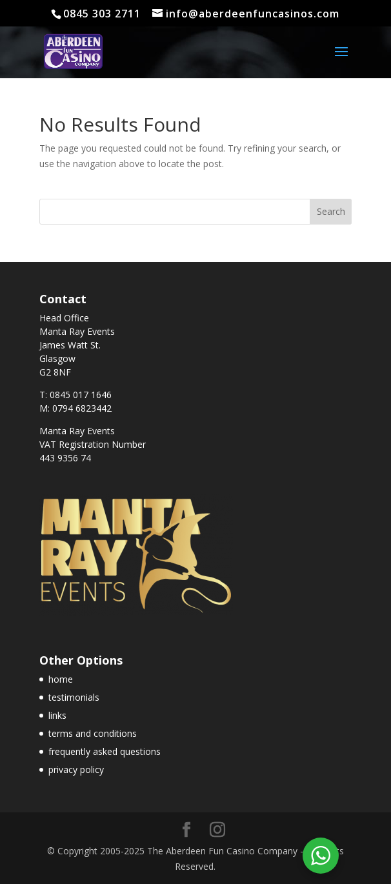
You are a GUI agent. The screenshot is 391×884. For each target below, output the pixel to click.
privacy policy (76, 769)
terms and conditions (92, 733)
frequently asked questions (104, 751)
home (60, 679)
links (57, 715)
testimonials (73, 697)
